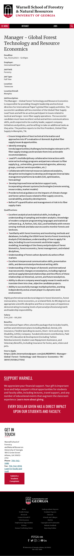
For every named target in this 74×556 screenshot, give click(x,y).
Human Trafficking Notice (24, 528)
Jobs (55, 26)
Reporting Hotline (50, 528)
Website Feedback (50, 525)
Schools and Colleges (50, 517)
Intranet (25, 26)
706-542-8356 (15, 466)
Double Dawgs (24, 512)
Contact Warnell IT (24, 517)
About (24, 509)
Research (24, 514)
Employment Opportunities (24, 523)
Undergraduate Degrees (50, 509)
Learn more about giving (30, 399)
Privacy (23, 525)
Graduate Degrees (50, 512)
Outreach (50, 514)
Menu (4, 26)
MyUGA (50, 520)
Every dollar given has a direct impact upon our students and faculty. (37, 409)
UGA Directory (24, 520)
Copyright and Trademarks (50, 523)
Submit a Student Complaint (14, 478)
